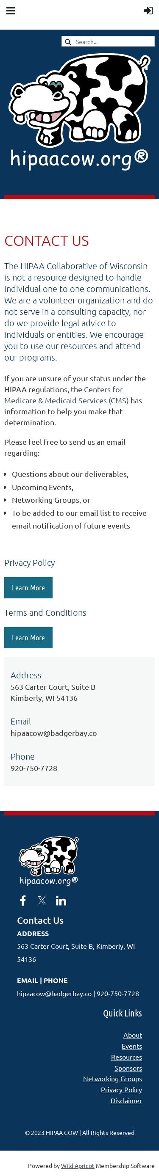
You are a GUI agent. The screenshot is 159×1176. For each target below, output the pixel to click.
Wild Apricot (78, 1165)
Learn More (28, 587)
